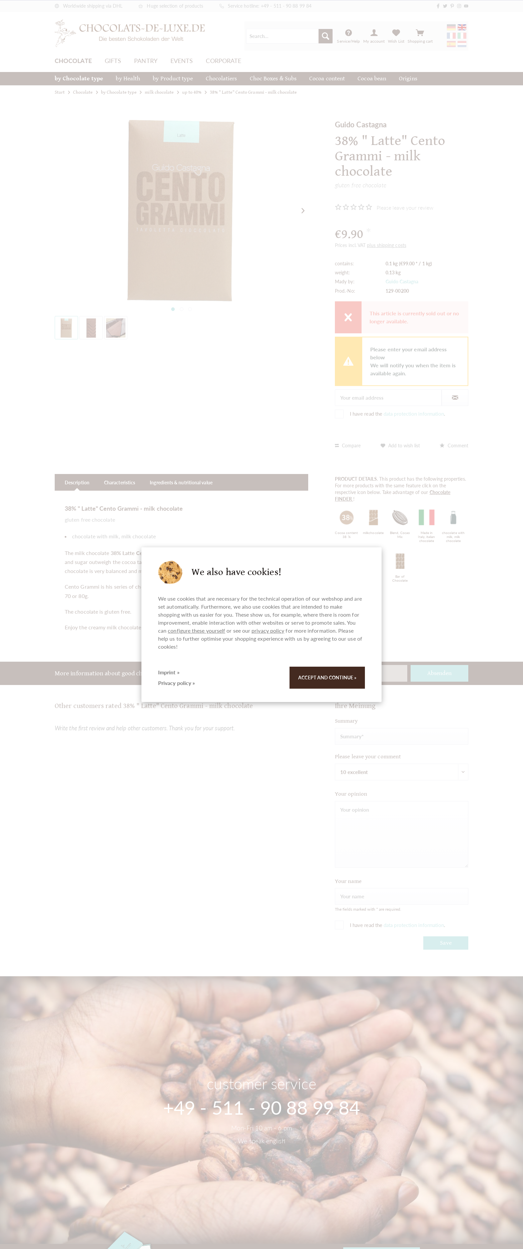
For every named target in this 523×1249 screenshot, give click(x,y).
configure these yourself (196, 630)
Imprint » (168, 672)
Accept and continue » (327, 677)
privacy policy (267, 630)
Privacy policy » (176, 683)
